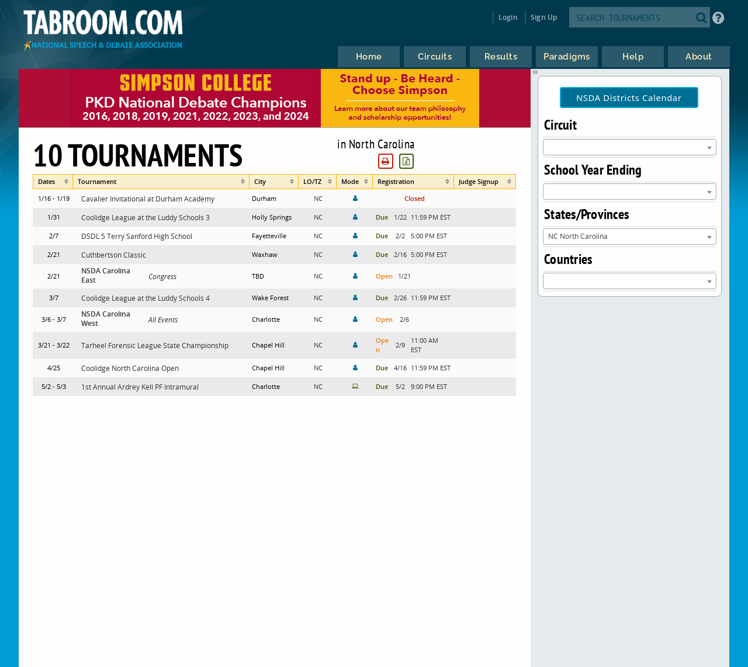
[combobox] (629, 147)
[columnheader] (53, 181)
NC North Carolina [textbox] (578, 236)
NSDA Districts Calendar (629, 97)
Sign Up (544, 17)
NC (318, 198)
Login (508, 17)
